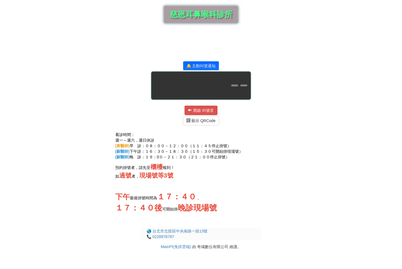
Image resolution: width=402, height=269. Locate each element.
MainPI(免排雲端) (176, 246)
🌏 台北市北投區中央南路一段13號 (177, 231)
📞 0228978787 (160, 236)
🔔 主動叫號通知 (201, 66)
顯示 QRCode (201, 120)
